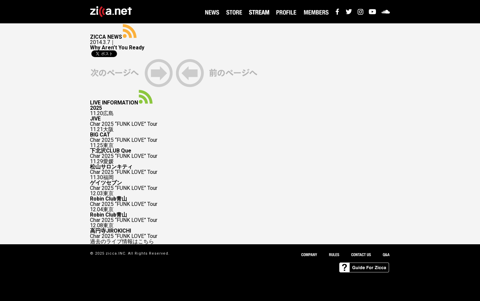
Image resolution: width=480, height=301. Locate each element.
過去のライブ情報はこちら (122, 241)
